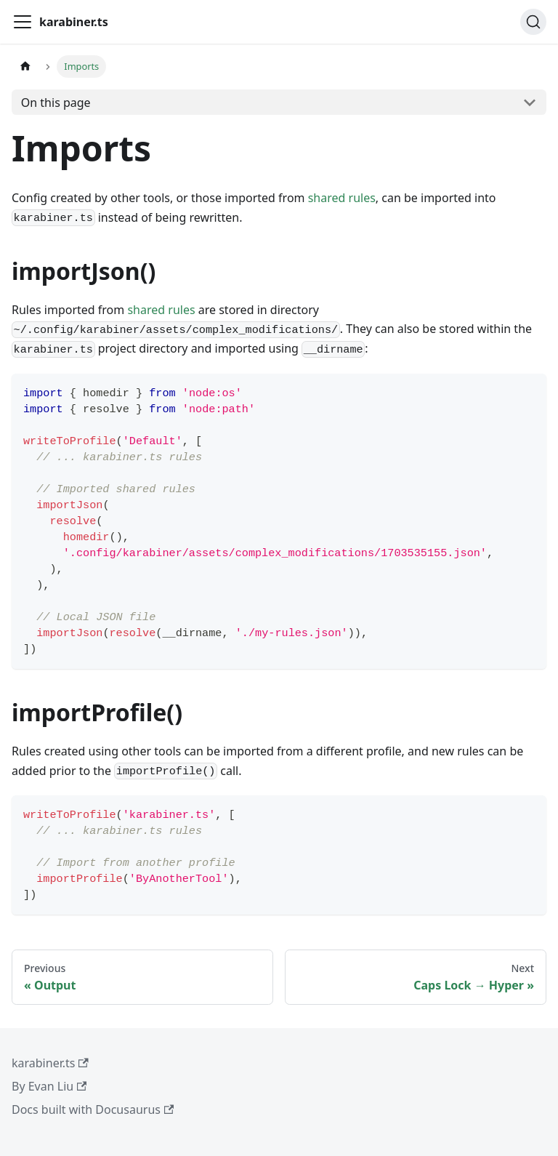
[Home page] (25, 66)
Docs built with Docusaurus (93, 1109)
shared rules (342, 198)
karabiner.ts (50, 1063)
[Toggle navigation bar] (22, 22)
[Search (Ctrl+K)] (533, 22)
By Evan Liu (49, 1086)
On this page (56, 103)
